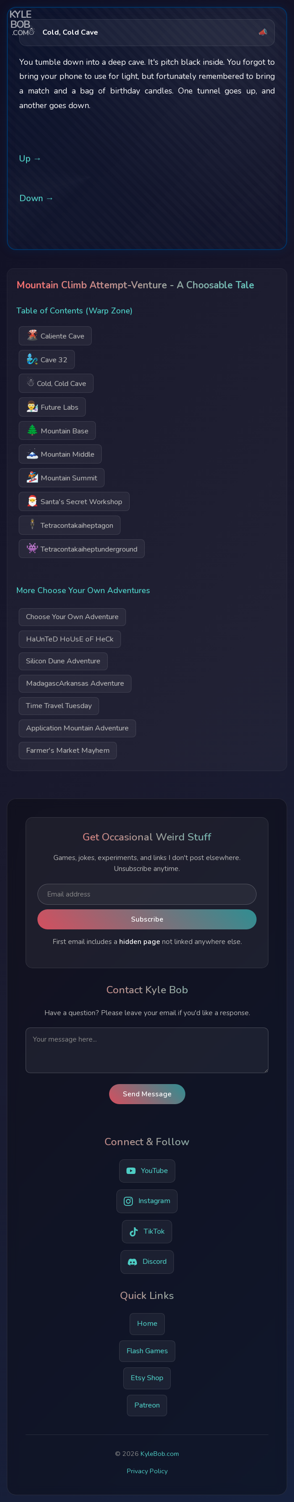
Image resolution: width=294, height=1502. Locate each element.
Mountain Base (57, 430)
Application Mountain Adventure (77, 728)
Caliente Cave (55, 335)
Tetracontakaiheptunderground (81, 548)
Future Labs (52, 406)
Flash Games (147, 1351)
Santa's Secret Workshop (74, 501)
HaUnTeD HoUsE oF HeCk (70, 639)
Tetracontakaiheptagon (69, 524)
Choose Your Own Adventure (72, 617)
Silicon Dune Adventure (63, 661)
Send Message (147, 1094)
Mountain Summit (61, 477)
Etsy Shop (147, 1378)
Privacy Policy (147, 1471)
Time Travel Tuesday (59, 706)
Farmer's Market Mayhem (68, 751)
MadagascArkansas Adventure (75, 683)
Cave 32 (47, 359)
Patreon (147, 1405)
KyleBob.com (160, 1453)
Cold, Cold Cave (56, 383)
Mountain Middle (60, 453)
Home (147, 1324)
